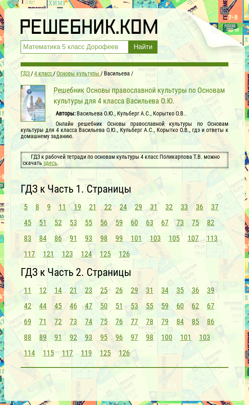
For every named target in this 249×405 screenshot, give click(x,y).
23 (88, 290)
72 (58, 321)
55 (88, 222)
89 (43, 337)
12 (43, 290)
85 (195, 321)
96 (119, 337)
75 (195, 222)
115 (48, 352)
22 (108, 206)
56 (104, 222)
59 (119, 222)
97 (134, 337)
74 (88, 321)
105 (174, 238)
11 (62, 206)
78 (149, 321)
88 (27, 337)
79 (165, 321)
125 (105, 254)
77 (134, 321)
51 (43, 222)
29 (138, 206)
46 (73, 305)
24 (123, 206)
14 (58, 290)
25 (104, 290)
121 (48, 254)
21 (92, 206)
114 (29, 352)
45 (27, 222)
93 (88, 238)
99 (119, 238)
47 (88, 305)
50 (104, 305)
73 (180, 222)
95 (104, 337)
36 (199, 206)
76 (119, 321)
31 (153, 206)
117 (29, 254)
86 (58, 238)
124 (86, 254)
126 (124, 254)
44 (43, 305)
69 (27, 321)
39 (210, 290)
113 (212, 238)
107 (193, 238)
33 (184, 206)
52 (58, 222)
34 (165, 290)
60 (134, 222)
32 (169, 206)
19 (77, 206)
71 (43, 321)
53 (73, 222)
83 (27, 238)
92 (73, 337)
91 (73, 238)
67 (165, 222)
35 (180, 290)
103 (155, 238)
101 (136, 238)
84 (43, 238)
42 (27, 305)
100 (166, 337)
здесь (50, 163)
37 (214, 206)
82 (210, 222)
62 (195, 305)
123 (67, 254)
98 (104, 238)
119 (86, 352)
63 (149, 222)
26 (119, 290)
